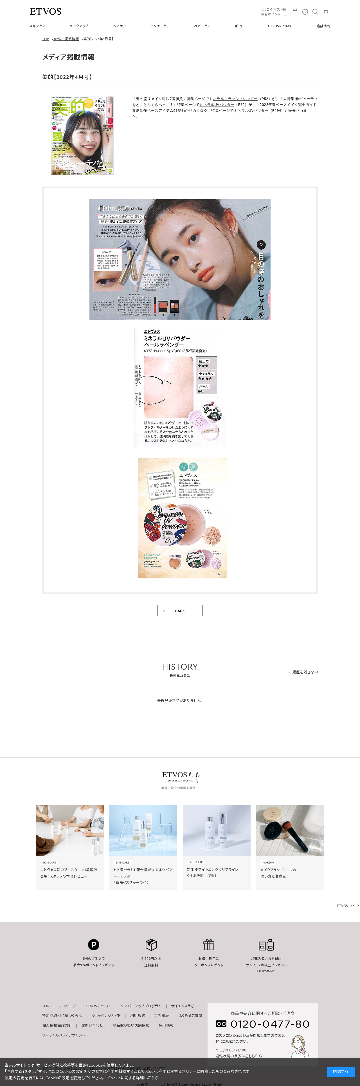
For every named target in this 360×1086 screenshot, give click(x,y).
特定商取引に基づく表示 (62, 1016)
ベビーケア (202, 26)
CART (325, 11)
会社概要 (161, 1016)
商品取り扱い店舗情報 (131, 1025)
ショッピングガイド (106, 1016)
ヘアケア (119, 26)
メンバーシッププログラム (141, 1006)
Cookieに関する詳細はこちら (133, 1078)
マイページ (67, 1006)
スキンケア (38, 26)
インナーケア (160, 26)
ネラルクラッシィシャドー (235, 99)
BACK (180, 610)
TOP (45, 1006)
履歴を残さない (305, 672)
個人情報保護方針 (57, 1025)
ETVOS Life (345, 906)
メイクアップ (79, 26)
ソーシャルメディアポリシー (64, 1035)
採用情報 (166, 1025)
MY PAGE (295, 11)
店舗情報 (323, 26)
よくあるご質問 (190, 1016)
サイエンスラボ (183, 1006)
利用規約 (137, 1016)
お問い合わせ (93, 1025)
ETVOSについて (280, 26)
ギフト (239, 26)
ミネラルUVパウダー (216, 105)
